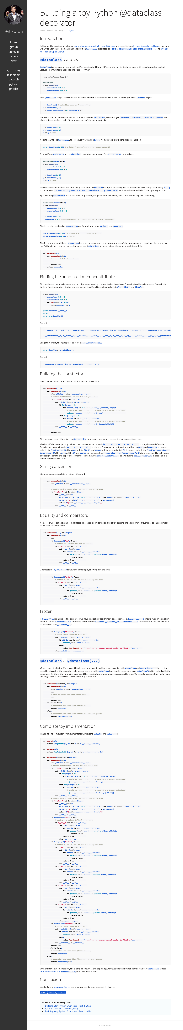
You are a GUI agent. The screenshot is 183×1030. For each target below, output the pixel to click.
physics (13, 89)
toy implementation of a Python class (94, 46)
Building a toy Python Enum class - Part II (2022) (68, 1005)
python (13, 84)
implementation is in (58, 971)
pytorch (14, 79)
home (13, 42)
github (14, 47)
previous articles (62, 986)
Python (71, 31)
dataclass (52, 992)
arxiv (14, 61)
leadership (13, 75)
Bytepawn (14, 31)
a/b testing (13, 70)
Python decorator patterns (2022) (61, 1008)
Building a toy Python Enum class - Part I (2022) (68, 1011)
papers (13, 56)
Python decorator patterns (146, 46)
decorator (61, 992)
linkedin (14, 51)
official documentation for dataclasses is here (133, 48)
